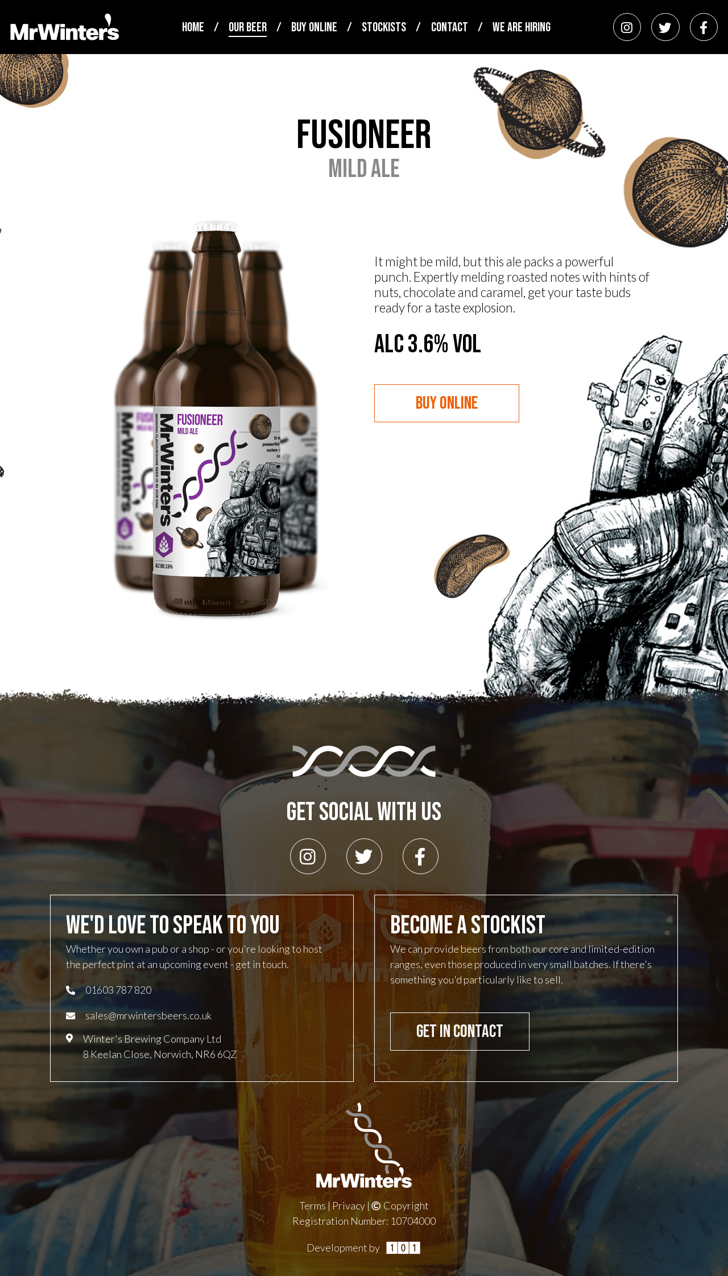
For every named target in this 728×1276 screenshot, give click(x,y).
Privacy (348, 1205)
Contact (449, 28)
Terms (312, 1205)
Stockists (384, 28)
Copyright (400, 1205)
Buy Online (314, 28)
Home (193, 28)
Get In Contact (459, 1031)
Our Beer (248, 28)
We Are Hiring (522, 28)
